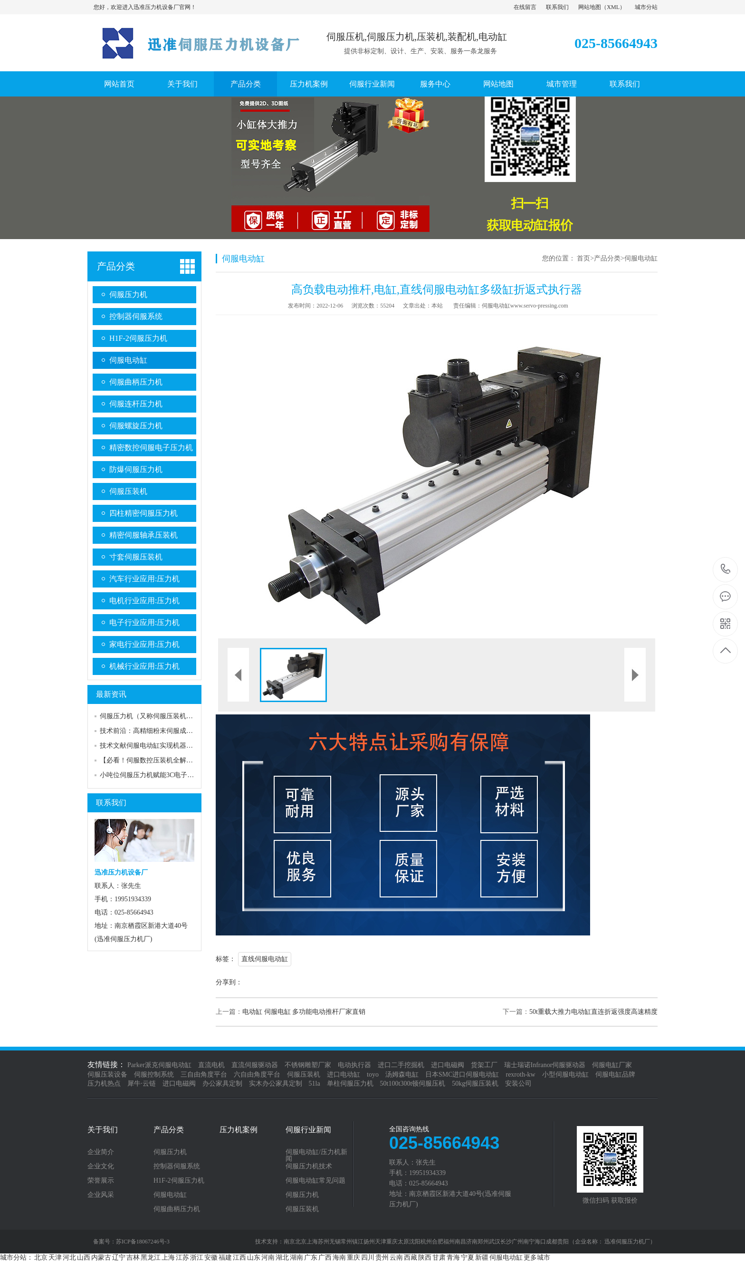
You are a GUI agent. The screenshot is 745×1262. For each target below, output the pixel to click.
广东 (310, 1257)
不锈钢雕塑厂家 (308, 1065)
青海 (453, 1257)
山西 (83, 1257)
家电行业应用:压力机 (144, 644)
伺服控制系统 (154, 1074)
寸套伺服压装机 (135, 557)
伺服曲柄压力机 (135, 382)
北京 (41, 1257)
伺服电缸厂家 (612, 1065)
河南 (268, 1257)
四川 (367, 1257)
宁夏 (467, 1257)
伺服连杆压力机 (135, 404)
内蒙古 (101, 1257)
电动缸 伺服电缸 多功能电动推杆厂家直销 (303, 1011)
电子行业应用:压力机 (144, 622)
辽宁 (118, 1257)
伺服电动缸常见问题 (315, 1180)
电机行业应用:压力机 (144, 601)
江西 (239, 1257)
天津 (55, 1257)
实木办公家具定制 (275, 1083)
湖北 (282, 1257)
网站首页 (119, 84)
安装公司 (518, 1083)
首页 (583, 258)
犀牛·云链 (141, 1083)
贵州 (382, 1257)
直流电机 (211, 1065)
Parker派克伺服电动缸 (159, 1065)
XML (613, 7)
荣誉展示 (100, 1180)
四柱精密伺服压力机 (143, 513)
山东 (253, 1257)
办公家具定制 (222, 1083)
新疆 (481, 1257)
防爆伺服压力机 (135, 469)
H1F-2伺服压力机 (138, 338)
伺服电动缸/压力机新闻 (316, 1155)
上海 (168, 1257)
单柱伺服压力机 (350, 1083)
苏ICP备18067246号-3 (143, 1241)
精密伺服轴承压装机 (143, 535)
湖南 (296, 1257)
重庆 (353, 1257)
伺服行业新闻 (372, 84)
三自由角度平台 (204, 1074)
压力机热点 (104, 1083)
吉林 (133, 1257)
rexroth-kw (520, 1074)
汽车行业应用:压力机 (144, 579)
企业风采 (100, 1195)
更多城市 (537, 1257)
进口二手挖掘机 (401, 1065)
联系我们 (557, 7)
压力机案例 (309, 84)
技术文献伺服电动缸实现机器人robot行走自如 (167, 745)
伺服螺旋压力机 (135, 426)
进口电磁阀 (447, 1065)
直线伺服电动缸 (264, 959)
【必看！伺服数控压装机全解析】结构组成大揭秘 (173, 760)
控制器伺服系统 (135, 316)
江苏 (182, 1257)
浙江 (196, 1257)
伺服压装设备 (107, 1074)
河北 (69, 1257)
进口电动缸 (343, 1074)
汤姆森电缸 (402, 1074)
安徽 (211, 1257)
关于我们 (182, 84)
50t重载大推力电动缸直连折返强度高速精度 (593, 1011)
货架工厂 (484, 1065)
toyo (373, 1074)
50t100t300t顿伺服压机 (413, 1083)
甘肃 (439, 1257)
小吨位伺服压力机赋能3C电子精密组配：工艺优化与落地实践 (190, 775)
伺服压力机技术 (309, 1166)
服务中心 (435, 84)
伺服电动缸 (128, 360)
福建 (225, 1257)
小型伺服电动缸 (565, 1074)
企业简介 (100, 1152)
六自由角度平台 (257, 1074)
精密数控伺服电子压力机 (151, 447)
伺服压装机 (128, 491)
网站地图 (589, 7)
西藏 (410, 1257)
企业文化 (100, 1166)
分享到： (229, 982)
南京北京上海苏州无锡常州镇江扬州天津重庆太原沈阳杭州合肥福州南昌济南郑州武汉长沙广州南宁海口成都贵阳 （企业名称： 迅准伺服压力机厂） (470, 1241)
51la (314, 1083)
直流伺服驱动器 (254, 1065)
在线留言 (525, 7)
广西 (325, 1257)
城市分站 (646, 7)
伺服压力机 (128, 294)
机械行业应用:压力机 (144, 666)
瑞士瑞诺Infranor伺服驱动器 (545, 1065)
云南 (396, 1257)
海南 (339, 1257)
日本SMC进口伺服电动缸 (462, 1074)
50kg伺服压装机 (475, 1083)
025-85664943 (725, 569)
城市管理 (561, 84)
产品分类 (245, 84)
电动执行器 (354, 1065)
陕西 (424, 1257)
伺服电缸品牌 (615, 1074)
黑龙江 (151, 1257)
